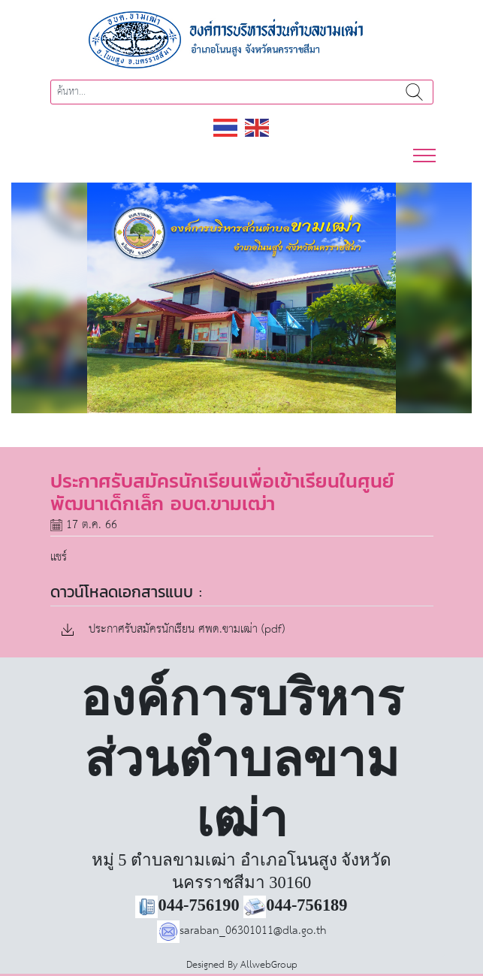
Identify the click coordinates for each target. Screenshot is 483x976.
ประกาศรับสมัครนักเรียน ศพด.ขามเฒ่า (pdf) (173, 630)
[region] (241, 298)
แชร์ (58, 557)
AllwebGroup (268, 965)
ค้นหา (415, 92)
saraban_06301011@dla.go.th (242, 930)
